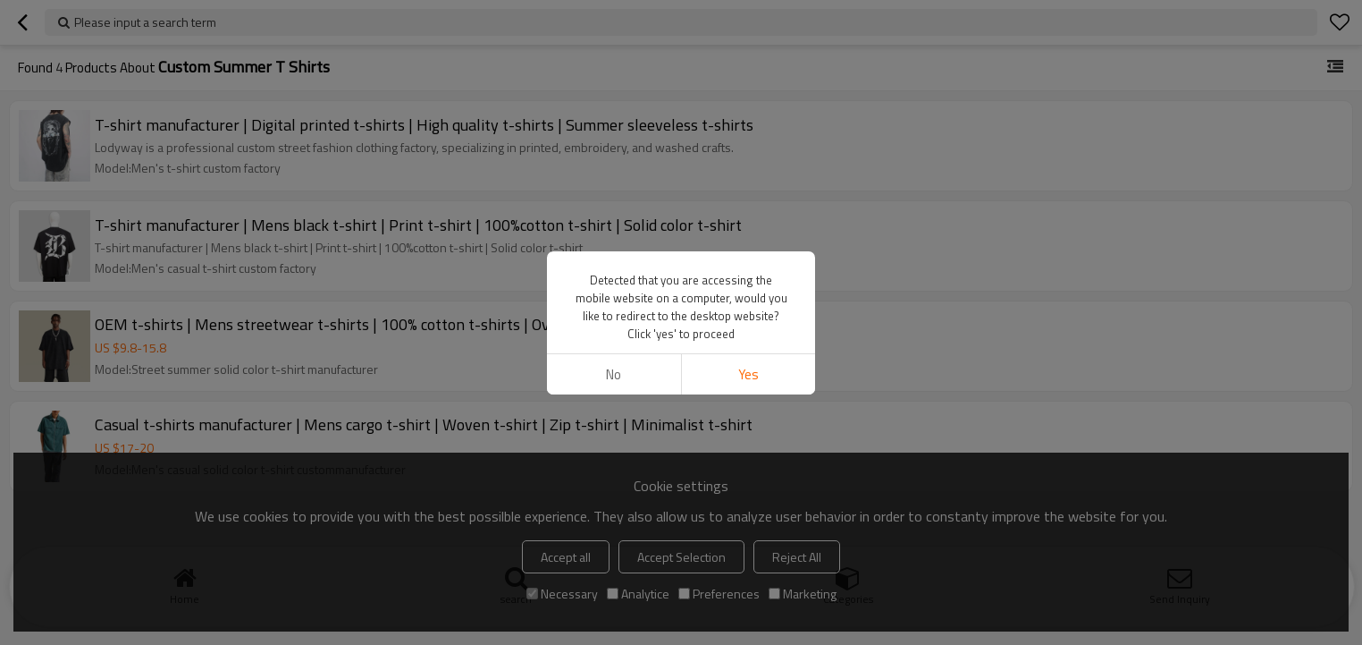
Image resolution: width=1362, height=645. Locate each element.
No (613, 374)
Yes (748, 374)
